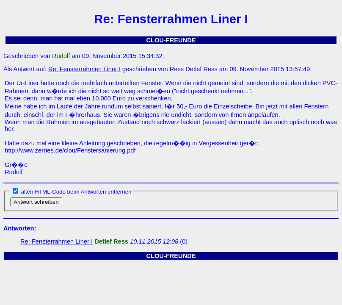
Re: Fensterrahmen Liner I (84, 69)
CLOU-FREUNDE (171, 40)
